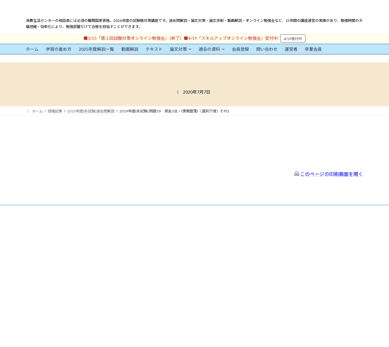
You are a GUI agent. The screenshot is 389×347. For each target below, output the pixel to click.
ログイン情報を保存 (52, 313)
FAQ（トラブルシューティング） (174, 258)
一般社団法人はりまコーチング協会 (286, 228)
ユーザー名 (35, 254)
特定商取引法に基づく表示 (169, 234)
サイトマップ (158, 250)
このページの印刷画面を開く (328, 174)
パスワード (35, 282)
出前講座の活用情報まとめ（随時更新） (179, 266)
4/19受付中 (293, 38)
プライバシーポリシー (165, 242)
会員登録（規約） (161, 226)
